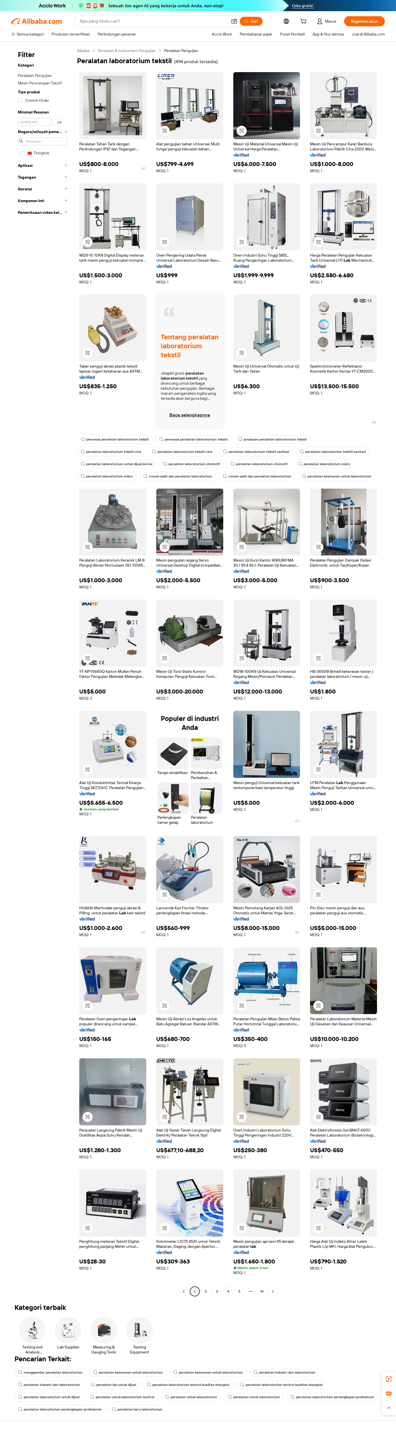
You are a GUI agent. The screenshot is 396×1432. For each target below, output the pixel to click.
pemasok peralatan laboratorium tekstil (115, 439)
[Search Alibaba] (153, 21)
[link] (388, 1379)
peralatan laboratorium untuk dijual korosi (116, 464)
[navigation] (42, 672)
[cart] (304, 22)
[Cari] (251, 21)
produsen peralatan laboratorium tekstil (272, 439)
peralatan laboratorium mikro (324, 464)
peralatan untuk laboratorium (191, 1397)
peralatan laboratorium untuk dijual (49, 1397)
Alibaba (83, 50)
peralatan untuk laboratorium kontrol (122, 1397)
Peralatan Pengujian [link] (181, 50)
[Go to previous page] (184, 1291)
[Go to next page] (273, 1291)
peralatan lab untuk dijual (113, 1385)
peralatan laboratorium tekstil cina (111, 451)
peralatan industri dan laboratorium (284, 1372)
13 (261, 1291)
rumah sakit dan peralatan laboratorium (177, 476)
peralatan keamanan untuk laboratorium (336, 476)
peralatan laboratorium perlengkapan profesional (332, 1397)
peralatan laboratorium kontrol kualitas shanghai (188, 1385)
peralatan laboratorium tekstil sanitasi (256, 451)
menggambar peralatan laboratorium (50, 1372)
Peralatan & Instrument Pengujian (127, 50)
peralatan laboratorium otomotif (191, 464)
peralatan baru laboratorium (137, 1409)
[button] (234, 21)
